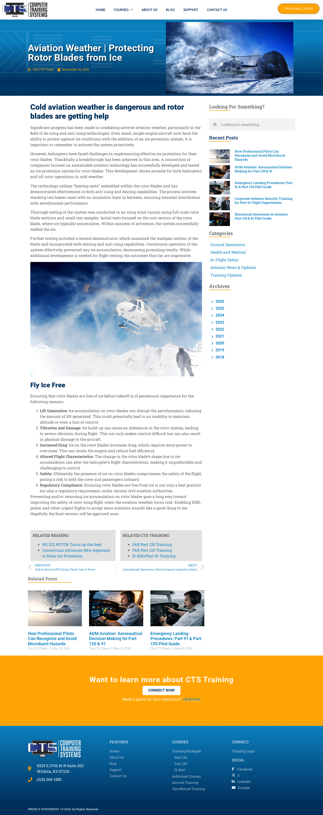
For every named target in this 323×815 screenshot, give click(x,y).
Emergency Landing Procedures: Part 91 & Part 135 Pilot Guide (175, 638)
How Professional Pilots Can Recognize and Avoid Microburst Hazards (52, 638)
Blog (170, 10)
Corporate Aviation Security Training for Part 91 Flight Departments (263, 200)
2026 (219, 301)
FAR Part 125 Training (152, 79)
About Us (149, 10)
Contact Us (217, 10)
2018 (219, 357)
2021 (219, 336)
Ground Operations (227, 244)
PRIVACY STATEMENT (43, 809)
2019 (219, 350)
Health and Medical (228, 252)
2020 (219, 343)
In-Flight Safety (224, 259)
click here (192, 699)
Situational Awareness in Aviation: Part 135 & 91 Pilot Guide (261, 216)
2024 (219, 315)
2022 (219, 329)
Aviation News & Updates (233, 267)
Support (190, 10)
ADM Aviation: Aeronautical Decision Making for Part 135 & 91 (115, 638)
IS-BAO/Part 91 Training (153, 84)
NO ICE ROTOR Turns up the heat (72, 73)
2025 (219, 308)
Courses (123, 9)
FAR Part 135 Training (152, 73)
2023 (219, 322)
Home (100, 10)
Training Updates (226, 274)
